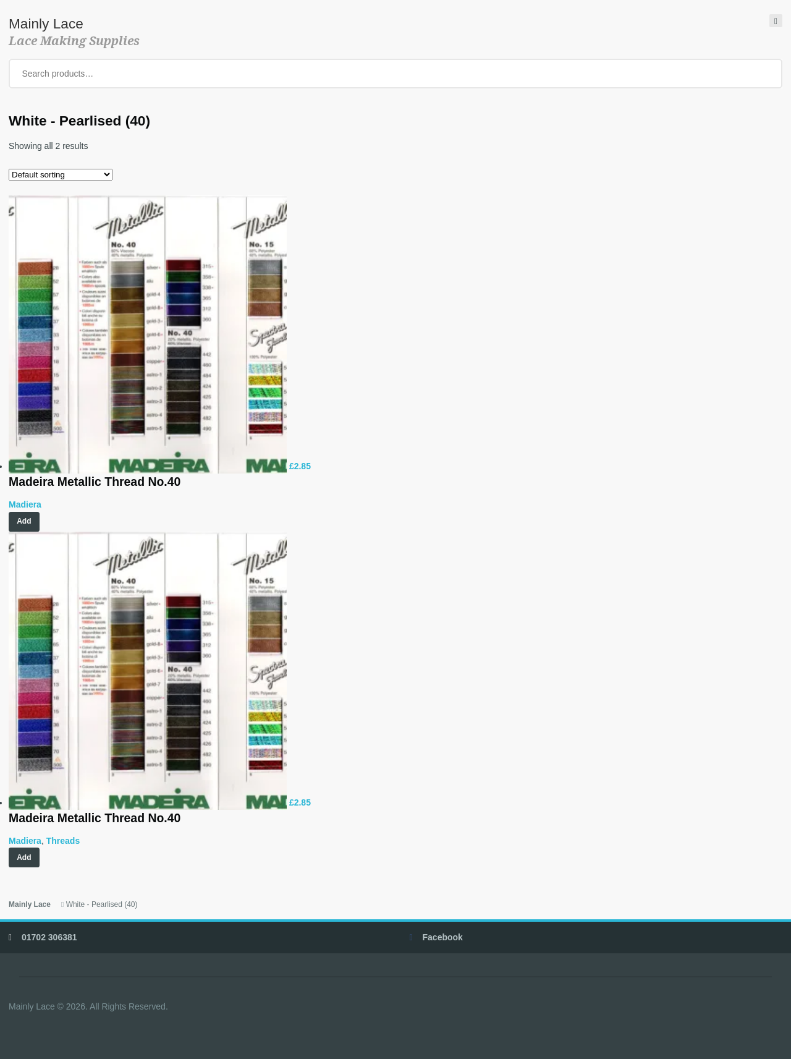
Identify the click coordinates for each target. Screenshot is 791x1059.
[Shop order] (60, 175)
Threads (63, 841)
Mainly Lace (46, 23)
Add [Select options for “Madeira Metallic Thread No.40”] (24, 857)
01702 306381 (49, 937)
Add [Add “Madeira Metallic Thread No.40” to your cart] (24, 521)
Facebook (443, 937)
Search (765, 73)
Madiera (25, 504)
